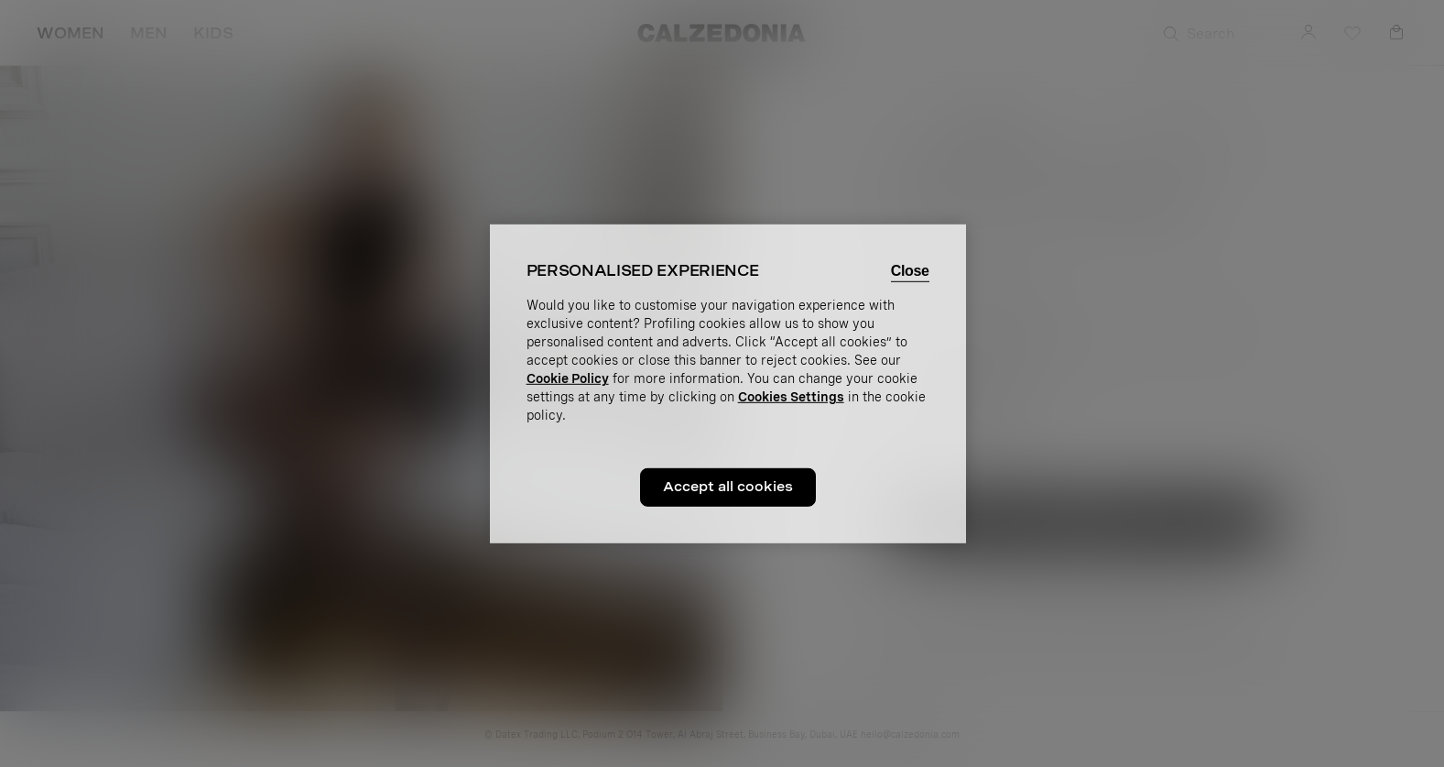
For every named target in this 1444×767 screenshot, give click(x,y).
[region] (728, 383)
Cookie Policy (568, 378)
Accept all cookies (728, 486)
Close (910, 270)
